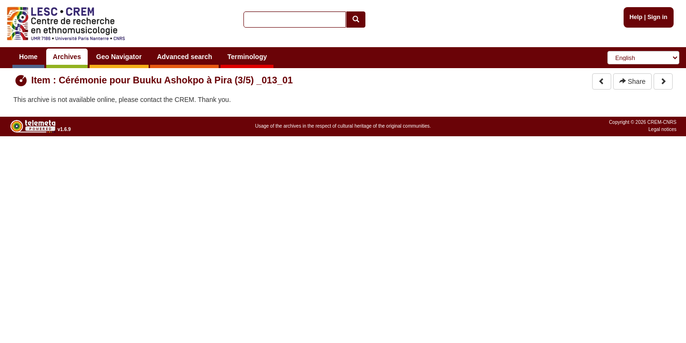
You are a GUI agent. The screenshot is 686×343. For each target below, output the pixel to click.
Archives (67, 57)
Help (635, 17)
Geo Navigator (119, 57)
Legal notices (662, 129)
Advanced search (184, 57)
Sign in (657, 17)
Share (632, 81)
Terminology (247, 57)
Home (28, 57)
